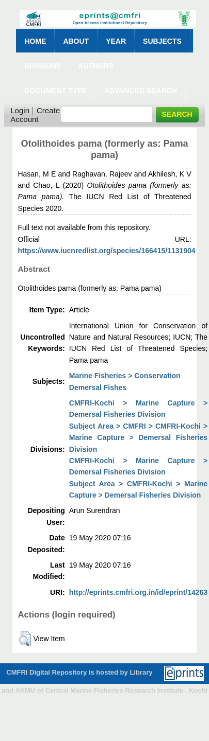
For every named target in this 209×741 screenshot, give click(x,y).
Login (19, 110)
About (76, 41)
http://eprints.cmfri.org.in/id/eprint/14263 (138, 592)
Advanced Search (140, 90)
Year (116, 41)
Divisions (42, 66)
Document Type (55, 90)
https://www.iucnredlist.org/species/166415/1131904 (106, 250)
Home (35, 41)
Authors (96, 66)
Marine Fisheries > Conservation (125, 376)
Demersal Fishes (97, 387)
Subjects (162, 41)
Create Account (35, 114)
